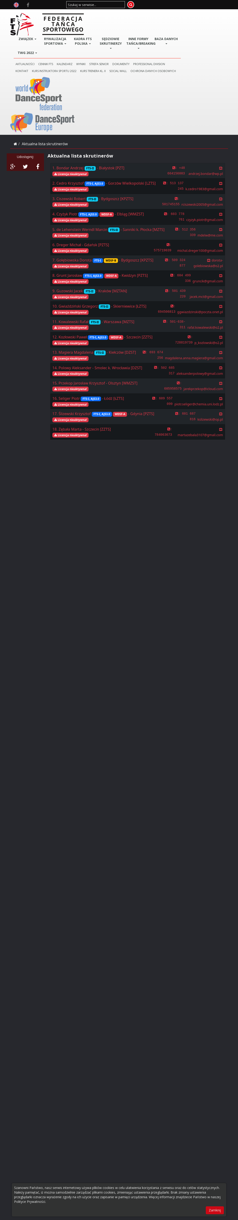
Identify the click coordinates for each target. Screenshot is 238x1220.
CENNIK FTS (83, 40)
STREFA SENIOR (136, 40)
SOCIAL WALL (155, 47)
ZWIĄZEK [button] (64, 14)
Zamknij (215, 1210)
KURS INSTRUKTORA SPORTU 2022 (91, 47)
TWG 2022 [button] (64, 28)
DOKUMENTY (158, 40)
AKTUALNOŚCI (62, 40)
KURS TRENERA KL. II (130, 47)
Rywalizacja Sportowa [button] (90, 18)
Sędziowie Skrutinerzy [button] (141, 18)
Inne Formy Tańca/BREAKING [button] (167, 18)
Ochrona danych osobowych (75, 54)
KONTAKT (59, 47)
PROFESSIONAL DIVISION (186, 40)
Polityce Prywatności (29, 1201)
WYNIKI (118, 40)
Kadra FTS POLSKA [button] (115, 16)
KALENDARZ (102, 40)
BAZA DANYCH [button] (192, 16)
